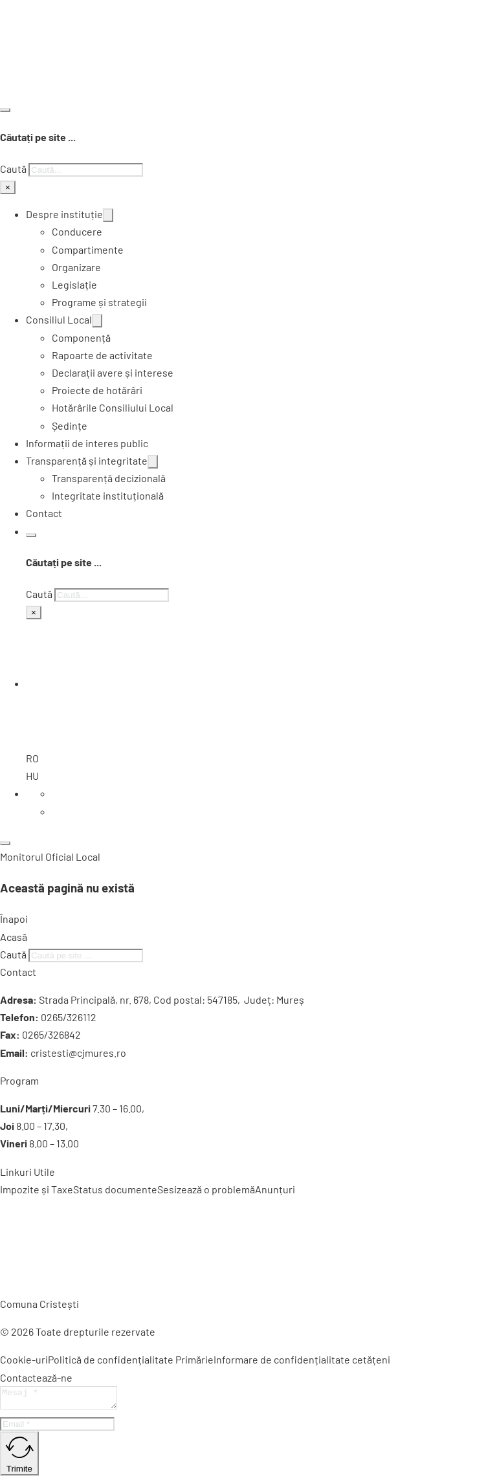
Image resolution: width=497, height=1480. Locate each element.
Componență (81, 337)
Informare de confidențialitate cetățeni (302, 1359)
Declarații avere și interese (112, 372)
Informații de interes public (87, 443)
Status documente (115, 1189)
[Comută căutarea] (5, 110)
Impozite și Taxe (36, 1189)
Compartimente (88, 249)
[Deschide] (5, 843)
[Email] (57, 1428)
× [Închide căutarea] (7, 187)
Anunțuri (275, 1189)
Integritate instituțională (108, 495)
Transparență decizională (109, 478)
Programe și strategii (99, 302)
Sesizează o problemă (206, 1189)
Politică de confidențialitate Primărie (131, 1359)
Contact (44, 513)
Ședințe (69, 425)
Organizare (76, 267)
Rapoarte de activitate (102, 355)
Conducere (77, 231)
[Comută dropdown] (108, 215)
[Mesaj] (65, 1399)
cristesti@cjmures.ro (78, 1052)
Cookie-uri (24, 1359)
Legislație (74, 284)
